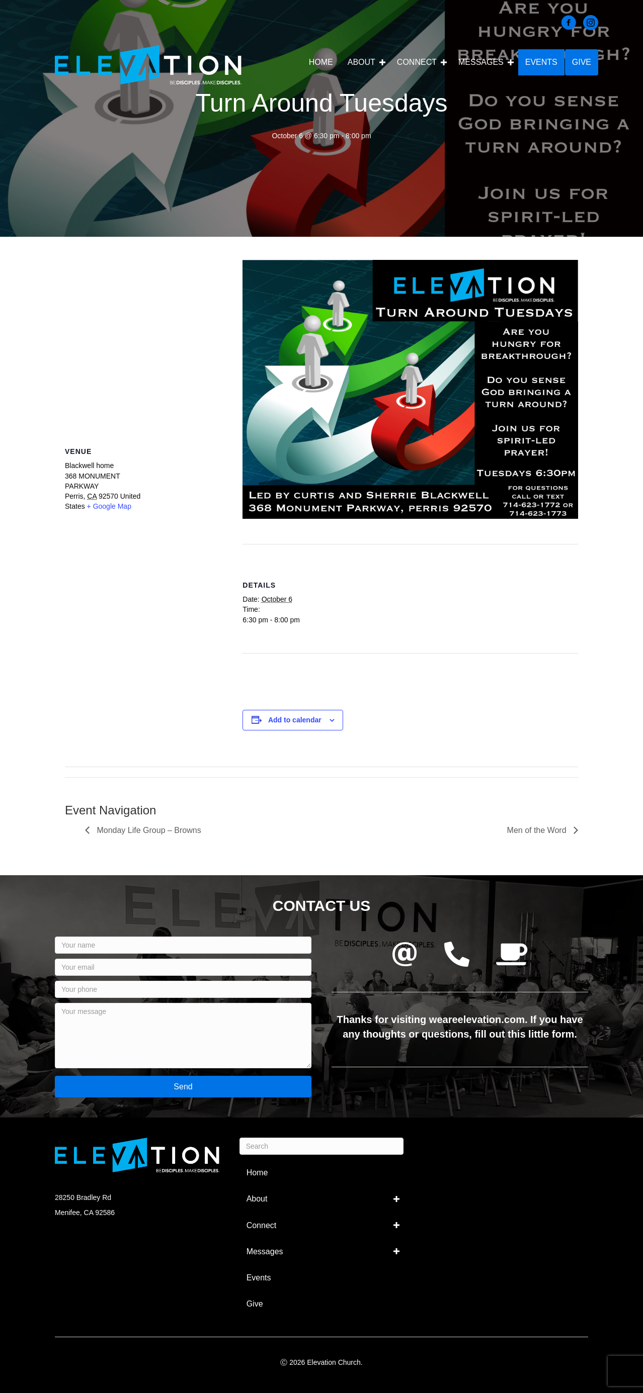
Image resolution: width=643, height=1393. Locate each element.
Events (541, 62)
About (361, 62)
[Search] (321, 1146)
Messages (481, 62)
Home (321, 62)
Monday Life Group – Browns (148, 830)
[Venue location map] (143, 332)
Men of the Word (538, 830)
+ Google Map (109, 506)
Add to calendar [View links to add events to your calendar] (295, 720)
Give (581, 62)
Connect (417, 62)
